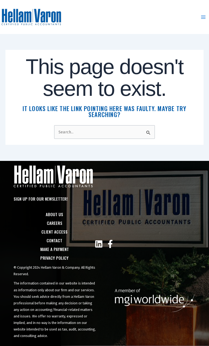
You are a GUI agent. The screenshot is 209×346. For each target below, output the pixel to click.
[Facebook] (110, 244)
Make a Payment (54, 249)
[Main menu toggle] (203, 17)
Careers (54, 223)
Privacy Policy (54, 258)
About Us (54, 214)
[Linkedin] (99, 244)
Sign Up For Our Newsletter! (41, 199)
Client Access (54, 232)
